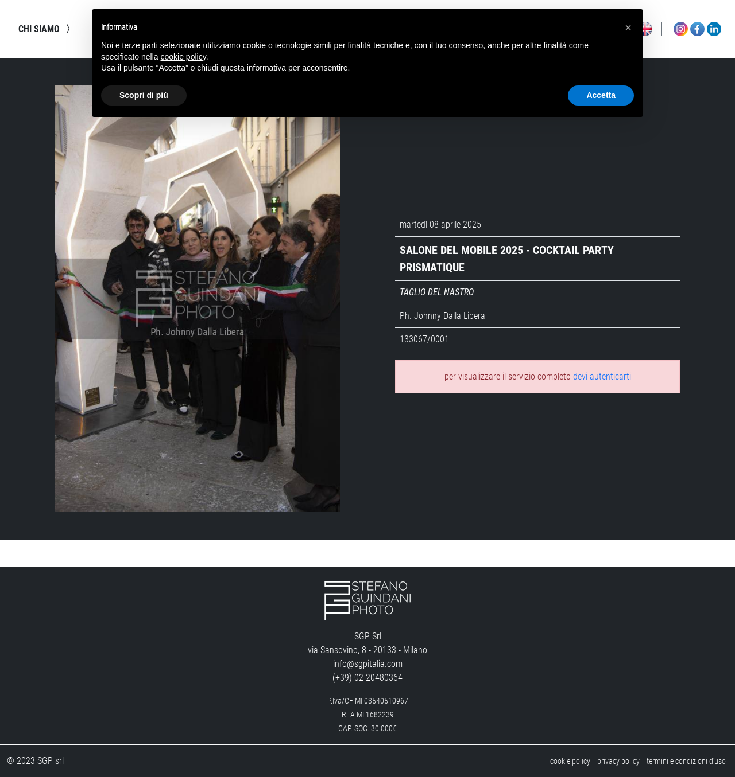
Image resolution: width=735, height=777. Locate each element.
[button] (628, 27)
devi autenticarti (602, 376)
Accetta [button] (601, 95)
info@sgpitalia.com (368, 663)
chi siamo (46, 28)
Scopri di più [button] (143, 95)
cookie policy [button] (183, 56)
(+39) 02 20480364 (367, 677)
